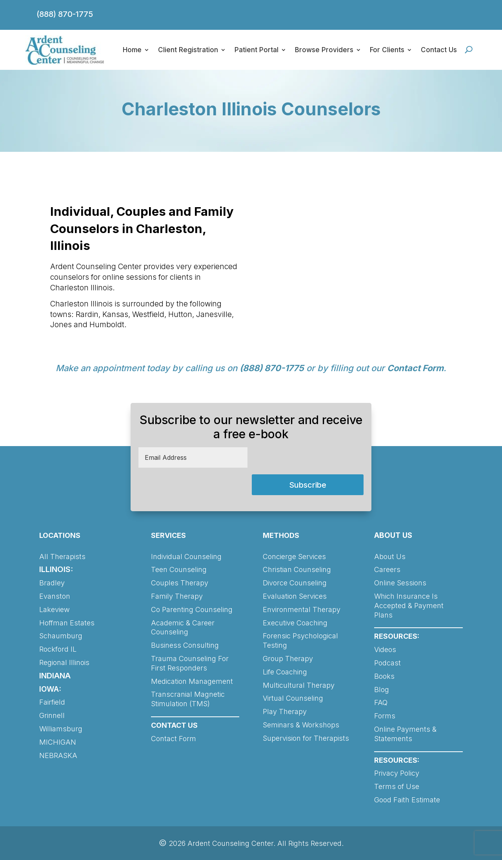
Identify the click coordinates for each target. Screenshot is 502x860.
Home (132, 50)
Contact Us (439, 50)
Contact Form (415, 368)
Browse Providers (324, 50)
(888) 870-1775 (64, 14)
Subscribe (307, 485)
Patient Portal (256, 50)
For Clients (387, 50)
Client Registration (188, 50)
